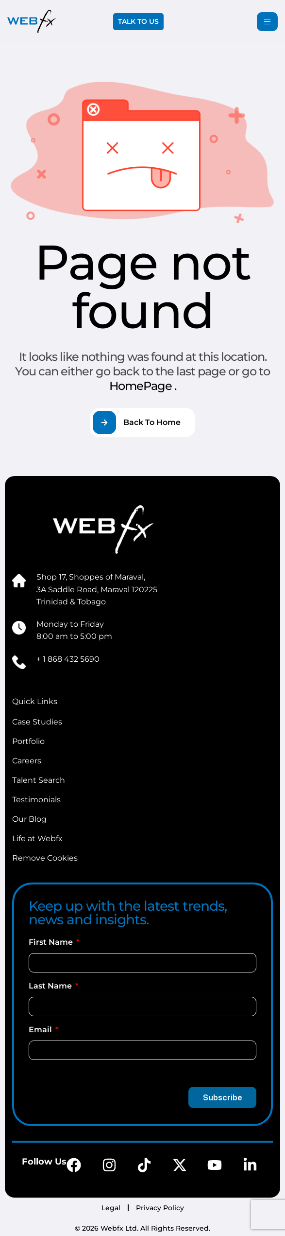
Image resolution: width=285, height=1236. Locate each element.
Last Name (51, 985)
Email (41, 1029)
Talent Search (38, 780)
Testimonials (36, 799)
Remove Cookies (45, 858)
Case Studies (37, 721)
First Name (52, 942)
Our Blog (29, 819)
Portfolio (28, 741)
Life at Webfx (37, 838)
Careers (26, 760)
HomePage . (142, 386)
